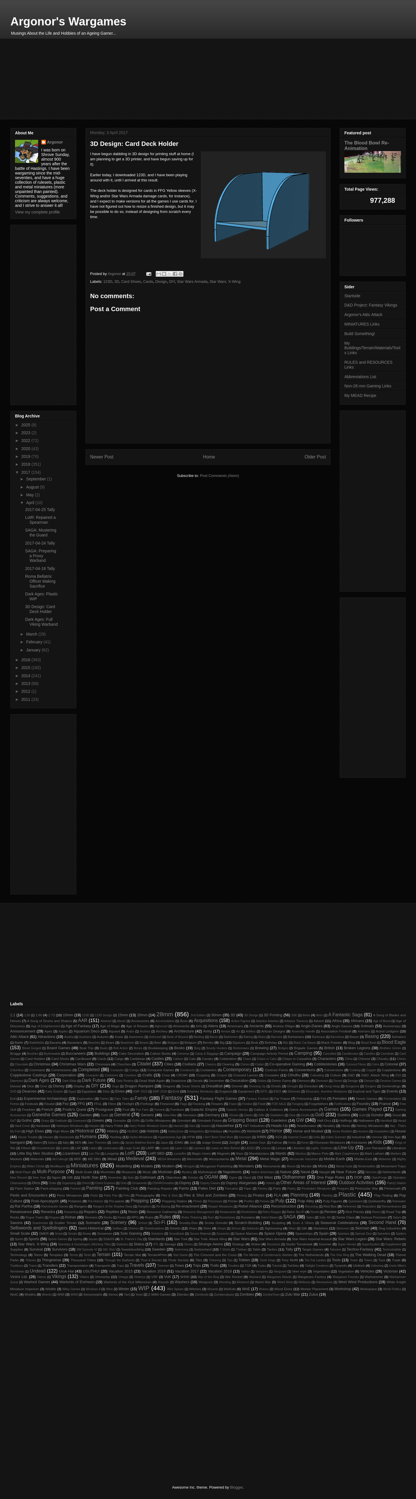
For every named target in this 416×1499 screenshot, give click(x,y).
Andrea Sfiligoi (284, 1026)
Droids (276, 1086)
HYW (191, 1137)
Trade (396, 1260)
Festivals (31, 1104)
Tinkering (215, 1260)
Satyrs (397, 1217)
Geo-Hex (170, 1115)
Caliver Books (160, 1053)
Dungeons (352, 1086)
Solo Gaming (131, 1233)
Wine (109, 1289)
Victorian (390, 1271)
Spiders (401, 1233)
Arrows (225, 1031)
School (142, 1223)
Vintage (123, 1277)
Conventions (304, 1070)
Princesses (215, 1201)
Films (112, 1104)
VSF (154, 1277)
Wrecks (47, 1294)
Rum (211, 1217)
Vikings (59, 1276)
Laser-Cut (181, 1148)
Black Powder (331, 1042)
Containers (208, 1070)
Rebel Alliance (250, 1206)
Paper (248, 1188)
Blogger (236, 1487)
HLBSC (133, 1131)
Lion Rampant (375, 1148)
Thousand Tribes (83, 1260)
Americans (235, 1026)
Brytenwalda (52, 1053)
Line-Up (346, 1147)
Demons (303, 1080)
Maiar (240, 1153)
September (36, 479)
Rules (165, 1216)
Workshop (342, 1289)
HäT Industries (254, 1125)
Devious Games (390, 1080)
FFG (81, 1104)
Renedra (48, 1212)
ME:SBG (94, 1159)
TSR (248, 1265)
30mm (216, 1015)
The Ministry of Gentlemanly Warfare (268, 1255)
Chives (401, 1058)
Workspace (368, 1289)
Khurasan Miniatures (329, 1142)
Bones (138, 1048)
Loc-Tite (94, 1153)
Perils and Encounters (28, 1195)
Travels (136, 1265)
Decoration (240, 1080)
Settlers (117, 1228)
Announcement (22, 1031)
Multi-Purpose (51, 1171)
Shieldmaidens (154, 1228)
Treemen (163, 1265)
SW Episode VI (87, 1249)
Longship (112, 1153)
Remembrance (391, 1206)
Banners (276, 1037)
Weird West (285, 1282)
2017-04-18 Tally (40, 568)
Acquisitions (206, 1020)
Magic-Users (201, 1153)
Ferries (14, 1104)
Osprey (185, 1183)
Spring (77, 1239)
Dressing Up (257, 1086)
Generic (147, 1115)
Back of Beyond (177, 1037)
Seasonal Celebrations (339, 1223)
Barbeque (318, 1037)
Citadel (144, 1063)
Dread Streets (191, 1086)
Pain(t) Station (396, 1183)
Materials (37, 1159)
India (316, 1137)
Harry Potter (114, 1125)
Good (397, 1115)
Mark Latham (374, 1153)
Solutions (157, 1233)
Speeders (383, 1233)
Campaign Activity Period (269, 1053)
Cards (148, 281)
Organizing (69, 1183)
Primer (197, 1201)
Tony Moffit (289, 1260)
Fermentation (392, 1098)
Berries (208, 1042)
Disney (59, 1086)
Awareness (136, 1037)
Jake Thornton (97, 1142)
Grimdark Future (209, 1120)
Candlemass (350, 1053)
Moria (322, 1166)
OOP (358, 1177)
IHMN (261, 1137)
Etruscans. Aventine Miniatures (326, 1091)
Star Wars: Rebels (391, 1239)
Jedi (193, 1142)
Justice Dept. (257, 1142)
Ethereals (294, 1091)
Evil (13, 1098)
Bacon (214, 1037)
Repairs (90, 1212)
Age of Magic (110, 1026)
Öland (247, 1177)
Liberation (299, 1148)
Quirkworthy (377, 1201)
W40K (185, 1277)
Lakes (93, 1148)
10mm (68, 1015)
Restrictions (249, 1212)
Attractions (46, 1036)
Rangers (80, 1206)
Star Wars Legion (352, 1239)
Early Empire (54, 1091)
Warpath (163, 1282)
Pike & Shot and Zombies (205, 1195)
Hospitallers (382, 1131)
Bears (109, 1042)
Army (207, 1031)
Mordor (306, 1166)
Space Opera (275, 1233)
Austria (68, 1037)
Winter (123, 1289)
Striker (256, 1244)
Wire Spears (175, 1289)
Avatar (119, 1037)
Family (141, 1098)
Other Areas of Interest (303, 1182)
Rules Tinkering (192, 1217)
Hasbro (206, 1125)
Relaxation (369, 1206)
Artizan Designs (273, 1031)
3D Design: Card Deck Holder (40, 609)
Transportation (77, 1265)
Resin (133, 1212)
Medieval (135, 1158)
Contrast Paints (276, 1070)
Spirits (19, 1239)
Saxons (16, 1223)
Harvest (178, 1125)
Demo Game (281, 1080)
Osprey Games (210, 1183)
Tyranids (340, 1265)
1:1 (12, 1015)
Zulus (313, 1294)
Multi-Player (23, 1172)
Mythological (207, 1172)
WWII (74, 1294)
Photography (145, 1195)
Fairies (104, 1098)
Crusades (272, 1075)
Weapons (205, 1282)
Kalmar (277, 1142)
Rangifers (144, 1206)
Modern (168, 1166)
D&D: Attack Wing (375, 1075)
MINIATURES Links (362, 324)
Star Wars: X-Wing (224, 281)
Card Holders (35, 1058)
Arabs (130, 1031)
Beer (157, 1042)
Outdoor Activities (356, 1182)
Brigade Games (305, 1048)
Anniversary (392, 1026)
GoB (319, 1114)
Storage (170, 1244)
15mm (123, 1015)
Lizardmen (71, 1153)
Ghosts (234, 1115)
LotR (130, 1153)
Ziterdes (183, 1294)
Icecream (245, 1137)
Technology (18, 1255)
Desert (337, 1080)
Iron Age (394, 1137)
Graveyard (80, 1120)
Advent (318, 1021)
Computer (117, 1070)
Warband (255, 1277)
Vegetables (321, 1271)
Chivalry (382, 1058)
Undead (38, 1270)
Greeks (98, 1120)
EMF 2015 (140, 1091)
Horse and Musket (308, 1131)
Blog (351, 1042)
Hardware (43, 1125)
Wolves (264, 1289)
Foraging (298, 1104)
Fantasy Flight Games (218, 1098)
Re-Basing (163, 1206)
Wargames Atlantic (279, 1277)
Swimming (181, 1249)
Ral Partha (24, 1206)
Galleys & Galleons (268, 1109)
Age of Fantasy (78, 1026)
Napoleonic (232, 1172)
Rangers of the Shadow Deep (112, 1206)
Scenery (118, 1222)
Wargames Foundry (346, 1277)
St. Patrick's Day (131, 1239)
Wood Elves (283, 1289)
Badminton (231, 1037)
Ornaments (139, 1183)
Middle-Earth (334, 1159)
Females (340, 1098)
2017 (26, 472)
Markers (396, 1153)
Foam (233, 1104)
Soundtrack (176, 1233)
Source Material (200, 1233)
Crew (166, 1075)
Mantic (280, 1153)
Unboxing (377, 1265)
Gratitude (61, 1120)
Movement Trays (393, 1166)
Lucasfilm (180, 1153)
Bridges (283, 1048)
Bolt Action (121, 1048)
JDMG (178, 1142)
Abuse (121, 1021)
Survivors (59, 1249)
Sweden (159, 1249)
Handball (386, 1120)
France (385, 1104)
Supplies (16, 1249)
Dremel (237, 1086)
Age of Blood (382, 1021)
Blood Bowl (368, 1042)
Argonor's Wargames (68, 21)
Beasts (144, 1042)
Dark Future (93, 1080)
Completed (88, 1069)
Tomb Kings (267, 1260)
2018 (26, 464)
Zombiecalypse (224, 1294)
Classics (210, 1064)
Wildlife (50, 1289)
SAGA (289, 1216)
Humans (88, 1136)
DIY (172, 281)
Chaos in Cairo (267, 1058)
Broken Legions (357, 1048)
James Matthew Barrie (140, 1142)
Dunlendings (391, 1086)
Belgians (173, 1042)
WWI (60, 1294)
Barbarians (296, 1037)
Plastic (347, 1194)
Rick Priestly (355, 1212)
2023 (26, 432)
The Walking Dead (370, 1255)
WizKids (230, 1289)
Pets (127, 1195)
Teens (38, 1255)
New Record (18, 1177)
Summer (325, 1244)
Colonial (391, 1064)
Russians (248, 1217)
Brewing (262, 1048)
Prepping (139, 1200)
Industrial (358, 1137)
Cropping (203, 1075)
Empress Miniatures (200, 1091)
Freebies (28, 1109)
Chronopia (102, 1064)
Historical (84, 1130)
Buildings (102, 1053)
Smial (58, 1233)
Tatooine (335, 1249)
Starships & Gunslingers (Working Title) (84, 1244)
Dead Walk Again (152, 1080)
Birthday (271, 1042)
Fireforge (147, 1104)
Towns (368, 1260)
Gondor (377, 1115)
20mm (142, 1015)
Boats (104, 1048)
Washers (182, 1282)
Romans (91, 1217)
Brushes (32, 1053)
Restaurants (228, 1212)
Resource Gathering (161, 1212)
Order (53, 1183)
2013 (26, 683)
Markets (16, 1159)
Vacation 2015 (121, 1271)
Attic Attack (19, 1036)
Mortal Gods (344, 1166)
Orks (123, 1183)
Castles (157, 1058)
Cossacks (92, 1075)
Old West (265, 1177)
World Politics (392, 1289)
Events (392, 1091)
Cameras (183, 1053)
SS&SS (108, 1239)
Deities (262, 1080)
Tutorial (277, 1265)
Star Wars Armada (192, 281)
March (32, 634)
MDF (77, 1159)
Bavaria (55, 1042)
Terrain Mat (132, 1255)
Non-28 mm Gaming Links (367, 386)
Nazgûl (324, 1172)
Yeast (139, 1294)
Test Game (180, 1255)
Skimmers (343, 1228)
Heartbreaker (306, 1125)
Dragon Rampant (139, 1086)
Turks (261, 1265)
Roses (122, 1217)
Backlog (199, 1037)
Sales (310, 1217)
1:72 (51, 1015)
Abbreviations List (360, 376)
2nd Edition (198, 1015)
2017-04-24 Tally (40, 543)
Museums (129, 1172)
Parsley (262, 1188)
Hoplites (235, 1131)
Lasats (165, 1148)
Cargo (119, 1058)
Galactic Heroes (237, 1109)
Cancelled (329, 1053)
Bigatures (239, 1042)
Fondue (247, 1104)
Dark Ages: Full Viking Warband (41, 622)
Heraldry (328, 1125)
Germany (212, 1115)
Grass (45, 1120)
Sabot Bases (269, 1217)
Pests (94, 1195)
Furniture (177, 1109)
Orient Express (105, 1183)
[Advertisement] (183, 78)
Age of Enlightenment (45, 1026)
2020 (26, 448)
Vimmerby (102, 1277)
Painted (75, 1188)
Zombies (246, 1294)
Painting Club (127, 1188)
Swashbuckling (132, 1249)
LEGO (250, 1148)
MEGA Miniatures (169, 1159)
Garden (85, 1115)
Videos (41, 1277)
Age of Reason (137, 1026)
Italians (52, 1142)
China (348, 1058)
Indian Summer (336, 1137)
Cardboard (83, 1058)
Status (139, 1244)
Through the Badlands (120, 1260)
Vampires (261, 1271)
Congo (134, 1070)
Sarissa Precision (374, 1217)
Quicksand (355, 1201)
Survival (36, 1249)
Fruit (125, 1109)
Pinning (242, 1195)
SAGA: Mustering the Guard (40, 532)
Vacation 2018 (220, 1271)
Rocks (14, 1217)
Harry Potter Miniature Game (148, 1125)
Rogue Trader (34, 1217)
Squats (93, 1239)
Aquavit (114, 1031)
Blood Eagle (394, 1042)
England (225, 1091)
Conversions (333, 1070)
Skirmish (362, 1228)
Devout (15, 1086)
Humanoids (66, 1137)
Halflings (345, 1120)
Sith (304, 1228)
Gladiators (277, 1115)
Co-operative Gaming (287, 1064)
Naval (305, 1172)
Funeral (160, 1109)
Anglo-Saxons (341, 1026)
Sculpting (278, 1223)
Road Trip (393, 1212)
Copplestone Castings (28, 1075)
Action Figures (240, 1021)
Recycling (311, 1206)
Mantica (300, 1153)
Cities (169, 1064)
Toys (381, 1260)
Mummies (108, 1172)
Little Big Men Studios (35, 1153)
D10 (398, 1075)
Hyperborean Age (169, 1137)
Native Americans (262, 1172)
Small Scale (20, 1233)
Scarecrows (40, 1223)
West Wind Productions (358, 1282)
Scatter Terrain (65, 1223)
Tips (230, 1260)
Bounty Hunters (216, 1048)
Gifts (261, 1115)
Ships (193, 1228)
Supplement (393, 1244)
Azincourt (155, 1037)
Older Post (315, 456)
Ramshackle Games (54, 1206)
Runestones (227, 1217)
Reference (349, 1206)
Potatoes (74, 1201)
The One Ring (339, 1255)
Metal (240, 1158)
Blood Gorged (31, 1048)
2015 (26, 667)
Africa (337, 1021)
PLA (277, 1195)
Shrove (236, 1228)
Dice (30, 1086)
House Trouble (28, 1137)
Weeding (225, 1282)
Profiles (249, 1201)
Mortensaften (367, 1166)
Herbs (345, 1125)
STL (156, 1244)
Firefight (128, 1104)
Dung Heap (332, 1086)
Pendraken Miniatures (316, 1188)
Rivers (376, 1212)
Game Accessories (303, 1109)
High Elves (35, 1131)
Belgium (191, 1042)
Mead (112, 1159)
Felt (323, 1098)
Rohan (70, 1217)
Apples (63, 1031)
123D (107, 281)
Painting (94, 1188)
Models (147, 1166)
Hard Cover (22, 1125)
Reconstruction (283, 1206)
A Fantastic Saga (345, 1014)
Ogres (233, 1177)
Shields (175, 1228)
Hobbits (152, 1131)
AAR (82, 1020)
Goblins (343, 1115)
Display (79, 1086)
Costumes (111, 1075)
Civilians (189, 1064)
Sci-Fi (159, 1222)
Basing (372, 1036)
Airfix (199, 1026)
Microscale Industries (303, 1159)
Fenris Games (366, 1098)
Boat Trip (86, 1048)
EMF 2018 (160, 1091)
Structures (273, 1244)
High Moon (61, 1131)
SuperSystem (371, 1244)
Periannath (392, 1188)
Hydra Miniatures (141, 1137)
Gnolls (305, 1115)
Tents (87, 1255)
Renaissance (21, 1212)
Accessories (140, 1021)
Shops (221, 1228)
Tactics (272, 1249)
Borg (197, 1048)
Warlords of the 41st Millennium (128, 1282)
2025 (26, 425)
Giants (248, 1115)
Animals (367, 1026)
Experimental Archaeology (46, 1098)
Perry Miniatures (69, 1195)
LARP (150, 1148)
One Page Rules (331, 1177)
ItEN (78, 1142)
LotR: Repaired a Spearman (40, 520)
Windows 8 (93, 1289)
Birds (255, 1042)
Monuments (272, 1166)
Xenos (113, 1294)
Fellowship (304, 1098)
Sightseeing (273, 1228)
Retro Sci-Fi (295, 1212)
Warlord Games (37, 1282)
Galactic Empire (203, 1109)
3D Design (251, 1015)
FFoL (98, 1104)
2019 (26, 456)
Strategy (238, 1244)
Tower (354, 1260)
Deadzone (178, 1080)
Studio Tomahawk (299, 1244)
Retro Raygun (272, 1212)
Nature (285, 1172)
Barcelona (337, 1037)
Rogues (54, 1217)
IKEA (278, 1137)
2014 (26, 675)
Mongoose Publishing (216, 1166)
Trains (33, 1265)
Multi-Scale (84, 1172)
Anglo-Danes (311, 1026)
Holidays (215, 1131)
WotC (14, 1294)
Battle (19, 1042)
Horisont (254, 1131)
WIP (143, 1288)
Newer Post (102, 456)
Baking (248, 1037)
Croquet (222, 1075)
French (47, 1109)
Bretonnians (241, 1048)
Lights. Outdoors (322, 1148)
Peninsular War (366, 1188)
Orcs (36, 1183)
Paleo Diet (207, 1188)
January (34, 650)
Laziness (199, 1148)
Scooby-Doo (188, 1223)
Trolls (214, 1265)
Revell (315, 1212)
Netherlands (391, 1172)
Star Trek (181, 1239)
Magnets (223, 1153)
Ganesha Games (49, 1114)
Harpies (94, 1125)
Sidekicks (252, 1228)
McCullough (60, 1159)
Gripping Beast (243, 1120)
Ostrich (270, 1183)
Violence (140, 1277)
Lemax (281, 1148)
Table (256, 1249)
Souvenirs (223, 1233)
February (34, 642)
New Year (39, 1177)
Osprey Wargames (241, 1183)
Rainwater (399, 1201)
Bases (354, 1037)
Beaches (94, 1042)
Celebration (228, 1058)
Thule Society (178, 1260)
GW (300, 1120)
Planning (299, 1194)
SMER (44, 1233)
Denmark (322, 1080)
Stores (188, 1244)
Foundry (363, 1104)
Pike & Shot (169, 1195)
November (115, 1177)
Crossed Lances (245, 1075)
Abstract (106, 1021)
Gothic (26, 1120)
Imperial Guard (298, 1137)
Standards (156, 1239)
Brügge (15, 1053)
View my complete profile (37, 212)
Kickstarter (359, 1142)
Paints (184, 1188)
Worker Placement (314, 1289)
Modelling (124, 1166)
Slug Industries (389, 1228)
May (30, 495)
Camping (303, 1053)
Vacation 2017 (187, 1271)
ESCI (277, 1091)
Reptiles (112, 1212)
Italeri (38, 1142)
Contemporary (237, 1069)
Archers (145, 1031)
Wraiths (30, 1294)
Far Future (282, 1098)
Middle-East (363, 1159)
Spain (323, 1233)
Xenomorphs (92, 1294)
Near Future (346, 1172)
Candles (369, 1053)
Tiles (198, 1260)
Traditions (16, 1265)
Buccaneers (76, 1053)
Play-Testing (383, 1195)
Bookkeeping (158, 1048)
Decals (197, 1080)
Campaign (232, 1053)
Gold (362, 1115)
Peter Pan (111, 1195)
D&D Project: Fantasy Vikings (370, 305)
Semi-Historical (90, 1228)
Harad (402, 1120)
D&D (351, 1075)
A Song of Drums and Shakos (49, 1021)
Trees (179, 1265)
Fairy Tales (121, 1098)
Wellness (304, 1282)
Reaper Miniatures (220, 1206)
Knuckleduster (45, 1148)
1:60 (39, 1015)
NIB (70, 1177)
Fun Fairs (142, 1109)
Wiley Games (71, 1289)
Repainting (71, 1212)
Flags (183, 1104)
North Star (90, 1177)
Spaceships (304, 1233)
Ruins (149, 1217)
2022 (26, 440)
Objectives (173, 1177)
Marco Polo (319, 1153)
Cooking (355, 1070)
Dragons (169, 1086)
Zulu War (292, 1294)
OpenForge (379, 1177)
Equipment (246, 1091)
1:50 (27, 1015)
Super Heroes (347, 1244)
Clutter (259, 1064)
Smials (72, 1233)
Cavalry (207, 1058)
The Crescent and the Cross (215, 1255)
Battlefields (36, 1042)
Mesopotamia (219, 1159)
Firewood (167, 1104)
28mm (164, 1014)
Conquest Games (161, 1070)
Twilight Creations (317, 1265)
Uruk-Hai (66, 1271)
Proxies (265, 1201)
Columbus (17, 1070)
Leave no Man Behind (225, 1148)
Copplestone (391, 1070)
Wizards (212, 1289)
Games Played (367, 1109)
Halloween (366, 1120)
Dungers (370, 1086)
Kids (377, 1142)
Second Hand (382, 1222)
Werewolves (324, 1282)
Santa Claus (345, 1217)
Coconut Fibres (356, 1064)
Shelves (133, 1228)
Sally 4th (325, 1217)
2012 (26, 691)
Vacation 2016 (154, 1271)
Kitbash (26, 1148)
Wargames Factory (312, 1277)
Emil (175, 1091)
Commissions (61, 1070)
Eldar (106, 1091)
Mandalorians (259, 1153)
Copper (371, 1070)
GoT (13, 1120)
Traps (120, 1265)
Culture (335, 1075)
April (30, 502)
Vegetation (346, 1271)
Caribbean (137, 1058)
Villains (84, 1277)
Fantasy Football (257, 1098)
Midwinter (384, 1159)
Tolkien (244, 1260)
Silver (292, 1228)
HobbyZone (176, 1131)
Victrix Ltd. (19, 1277)
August (33, 487)
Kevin (305, 1142)
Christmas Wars (72, 1064)
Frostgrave (104, 1109)
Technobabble (391, 1249)
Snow (87, 1233)
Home (209, 456)
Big (222, 1042)
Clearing (228, 1064)
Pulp (279, 1200)
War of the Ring (208, 1277)
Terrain (104, 1254)
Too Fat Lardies (315, 1260)
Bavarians (74, 1042)
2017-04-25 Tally (40, 509)
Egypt (72, 1091)
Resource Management (198, 1212)
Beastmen (127, 1042)
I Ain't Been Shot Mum (218, 1137)
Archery (162, 1031)
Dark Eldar (69, 1080)
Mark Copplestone (347, 1153)
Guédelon (279, 1120)
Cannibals (387, 1053)
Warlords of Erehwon (76, 1282)
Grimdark (184, 1120)
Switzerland (202, 1249)
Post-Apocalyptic (45, 1201)
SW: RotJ (109, 1249)
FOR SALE (279, 1104)
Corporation (66, 1075)
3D (116, 281)
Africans (357, 1021)
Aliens (213, 1026)
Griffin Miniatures (158, 1120)
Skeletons (320, 1228)
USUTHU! (91, 1271)
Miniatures (85, 1165)
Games (331, 1109)
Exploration (85, 1098)
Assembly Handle (303, 1031)
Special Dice (363, 1233)
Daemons (16, 1080)
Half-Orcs (324, 1120)
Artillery (251, 1031)
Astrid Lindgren (387, 1031)
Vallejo (245, 1271)
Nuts (131, 1177)
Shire (207, 1228)
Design (161, 281)
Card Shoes (131, 281)
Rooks (108, 1217)
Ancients (256, 1026)
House (400, 1131)
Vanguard (280, 1271)
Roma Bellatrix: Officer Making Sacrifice (40, 581)
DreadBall (214, 1086)
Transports (102, 1265)
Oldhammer (293, 1177)
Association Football (336, 1031)
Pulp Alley (306, 1201)
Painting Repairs (159, 1188)
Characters (326, 1058)
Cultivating (317, 1075)
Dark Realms (124, 1080)
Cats (192, 1058)
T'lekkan (241, 1249)
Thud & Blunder (151, 1260)
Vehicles (367, 1271)
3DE (294, 1015)
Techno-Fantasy (360, 1249)
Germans (189, 1115)
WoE (246, 1289)
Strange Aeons (210, 1244)
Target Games (312, 1249)
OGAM (211, 1177)
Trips (197, 1265)
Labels (65, 1148)
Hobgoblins (196, 1131)
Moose (291, 1166)
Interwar (377, 1137)
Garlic (105, 1115)
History (112, 1131)
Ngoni (56, 1177)
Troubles (233, 1265)
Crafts (147, 1075)
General (122, 1114)
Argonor (55, 142)
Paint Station (24, 1188)
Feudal (49, 1104)
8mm (319, 1015)
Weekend (243, 1282)
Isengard (17, 1142)
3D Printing (273, 1015)
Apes (48, 1031)
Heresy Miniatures (370, 1125)
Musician (165, 1172)
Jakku (116, 1142)
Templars (56, 1255)
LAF (78, 1148)
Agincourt (161, 1026)
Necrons (371, 1172)
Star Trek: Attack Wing (210, 1239)
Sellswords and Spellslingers (39, 1227)
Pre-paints (116, 1201)
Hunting (115, 1137)
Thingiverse (51, 1260)
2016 (26, 659)
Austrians (85, 1037)
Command (37, 1070)
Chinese (364, 1058)
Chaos (247, 1058)
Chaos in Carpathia (296, 1058)
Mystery (187, 1172)
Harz (192, 1125)
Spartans (343, 1233)
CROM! (182, 1075)
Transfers (50, 1265)
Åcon (184, 1021)
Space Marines (246, 1233)
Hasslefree (225, 1125)
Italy (66, 1142)
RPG (135, 1217)
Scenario (93, 1223)
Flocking (198, 1104)
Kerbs (292, 1142)
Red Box (330, 1206)
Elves (120, 1091)
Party (277, 1188)
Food (261, 1104)
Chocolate (21, 1064)
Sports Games (57, 1239)
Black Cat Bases (305, 1042)
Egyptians (89, 1091)
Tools (336, 1260)
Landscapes (111, 1148)
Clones (245, 1064)
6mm (306, 1015)
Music (146, 1172)
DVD (13, 1091)
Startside (352, 296)
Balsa (262, 1037)
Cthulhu (294, 1075)
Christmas (42, 1064)
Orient (86, 1183)
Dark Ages (38, 1080)
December (216, 1080)
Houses (48, 1137)
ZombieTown (271, 1294)
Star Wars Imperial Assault (312, 1239)
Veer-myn (299, 1271)
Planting (327, 1195)
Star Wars (241, 1239)
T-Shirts (225, 1249)
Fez (65, 1104)
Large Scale (132, 1148)
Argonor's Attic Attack (363, 314)
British (329, 1048)
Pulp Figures (332, 1201)
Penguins (343, 1188)
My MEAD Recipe (360, 395)
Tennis (73, 1255)
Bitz (285, 1042)
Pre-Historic (95, 1201)
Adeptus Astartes (267, 1021)
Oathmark (148, 1177)
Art (238, 1031)
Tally (289, 1249)
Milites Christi (35, 1166)
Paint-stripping (51, 1188)
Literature (399, 1148)
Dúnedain (311, 1086)
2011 (26, 699)
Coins (375, 1064)
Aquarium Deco (86, 1031)
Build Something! (359, 333)
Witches (195, 1289)
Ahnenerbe (181, 1026)
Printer (233, 1201)
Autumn (103, 1037)
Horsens (363, 1131)
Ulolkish (359, 1265)
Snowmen (104, 1233)
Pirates (258, 1195)
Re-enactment (187, 1206)
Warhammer (374, 1277)
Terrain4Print (156, 1255)
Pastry (291, 1188)
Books (179, 1048)
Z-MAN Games (159, 1294)
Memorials (195, 1159)
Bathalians (399, 1037)
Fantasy (172, 1097)
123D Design (103, 1015)
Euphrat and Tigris (366, 1091)
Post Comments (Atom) (219, 475)
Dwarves (29, 1091)
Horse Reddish (342, 1131)
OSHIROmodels (163, 1183)
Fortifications (342, 1104)
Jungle (234, 1142)
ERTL (264, 1091)
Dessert (369, 1080)
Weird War (263, 1282)
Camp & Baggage (207, 1053)
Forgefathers (318, 1104)
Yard (127, 1294)
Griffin (136, 1120)
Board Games (58, 1048)
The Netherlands (311, 1255)
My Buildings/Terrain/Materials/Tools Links (372, 348)
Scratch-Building (248, 1223)
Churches (123, 1064)
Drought (292, 1086)
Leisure (266, 1148)
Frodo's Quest (74, 1109)
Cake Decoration (131, 1053)
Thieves (30, 1260)
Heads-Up (279, 1125)
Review (330, 1212)
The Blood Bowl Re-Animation (366, 145)
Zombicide (202, 1294)
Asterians (364, 1031)
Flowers (217, 1104)
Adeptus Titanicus (296, 1021)
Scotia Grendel (216, 1223)
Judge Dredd (211, 1142)
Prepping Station (174, 1201)
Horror (276, 1130)
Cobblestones (325, 1064)
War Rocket (233, 1277)
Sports (33, 1239)
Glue (292, 1115)
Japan (164, 1142)
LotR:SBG (156, 1153)
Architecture (184, 1031)
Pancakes (231, 1188)
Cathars (178, 1058)
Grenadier (119, 1120)
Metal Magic (270, 1159)
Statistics (122, 1244)
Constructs (187, 1070)
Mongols (189, 1166)
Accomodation (164, 1021)
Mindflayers (57, 1166)
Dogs (115, 1086)
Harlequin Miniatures (70, 1125)
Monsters (246, 1166)
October (193, 1177)
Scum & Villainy (303, 1223)
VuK (167, 1277)
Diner (43, 1086)
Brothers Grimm (390, 1048)
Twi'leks (293, 1265)
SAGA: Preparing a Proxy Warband (40, 556)
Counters (130, 1075)
